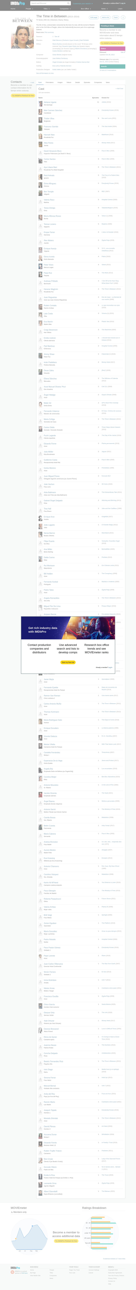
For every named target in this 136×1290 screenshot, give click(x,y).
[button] (68, 662)
